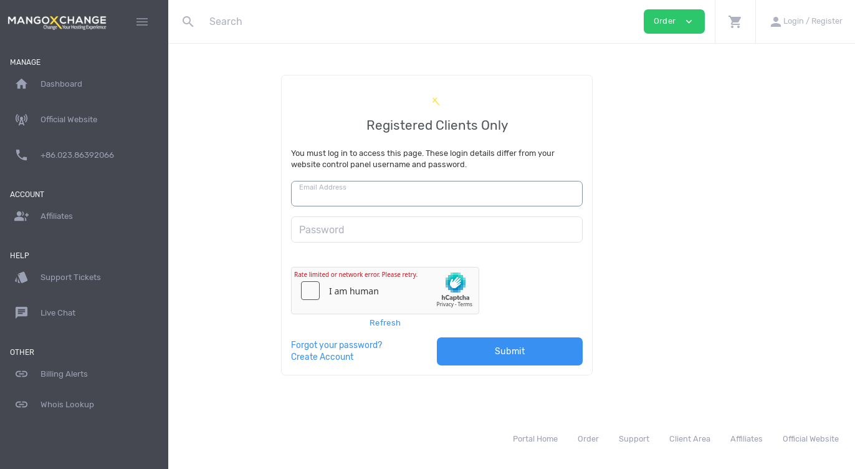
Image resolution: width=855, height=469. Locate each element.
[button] (735, 21)
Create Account (397, 357)
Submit (585, 351)
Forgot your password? (411, 345)
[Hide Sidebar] (142, 21)
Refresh (460, 322)
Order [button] (674, 21)
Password (396, 230)
